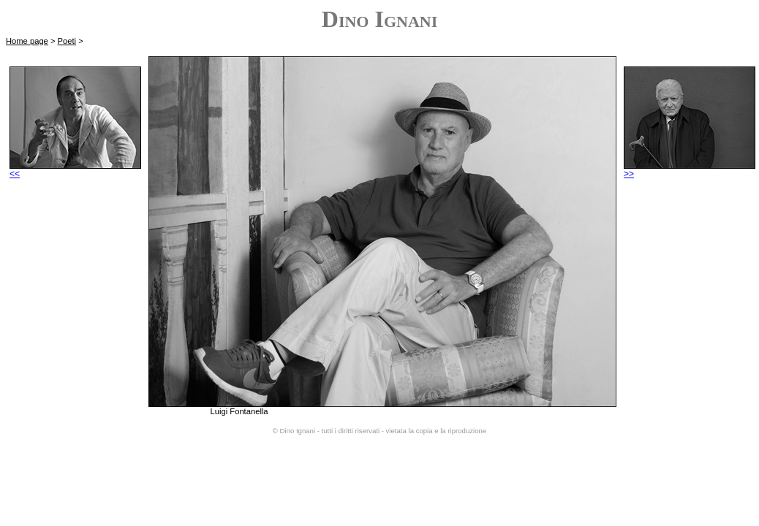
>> (689, 170)
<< (75, 170)
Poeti (67, 41)
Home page (27, 41)
